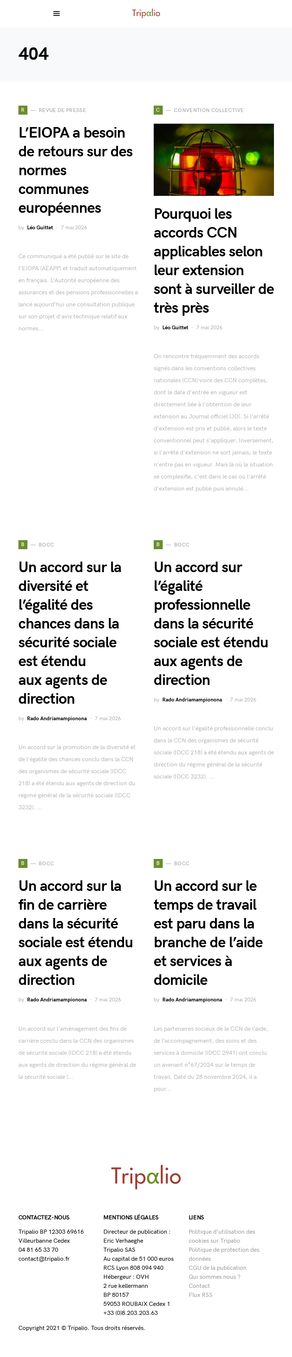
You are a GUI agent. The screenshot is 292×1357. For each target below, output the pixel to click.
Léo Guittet (40, 227)
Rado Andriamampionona (57, 718)
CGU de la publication (218, 1268)
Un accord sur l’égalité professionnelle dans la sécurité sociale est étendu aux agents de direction (211, 624)
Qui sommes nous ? (215, 1277)
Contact (199, 1286)
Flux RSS (200, 1295)
